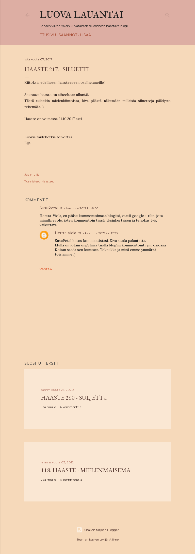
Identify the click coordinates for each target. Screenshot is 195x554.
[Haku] (168, 14)
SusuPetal (49, 208)
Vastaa (46, 269)
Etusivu (48, 35)
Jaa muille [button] (31, 174)
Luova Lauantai (81, 14)
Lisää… (86, 35)
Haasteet (47, 181)
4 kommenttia (70, 407)
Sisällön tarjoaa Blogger (97, 530)
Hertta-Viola (65, 233)
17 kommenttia (71, 479)
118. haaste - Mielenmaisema (86, 470)
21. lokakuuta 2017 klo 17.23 (98, 233)
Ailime (114, 539)
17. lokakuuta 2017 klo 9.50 (79, 208)
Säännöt (68, 35)
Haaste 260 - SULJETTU (74, 397)
